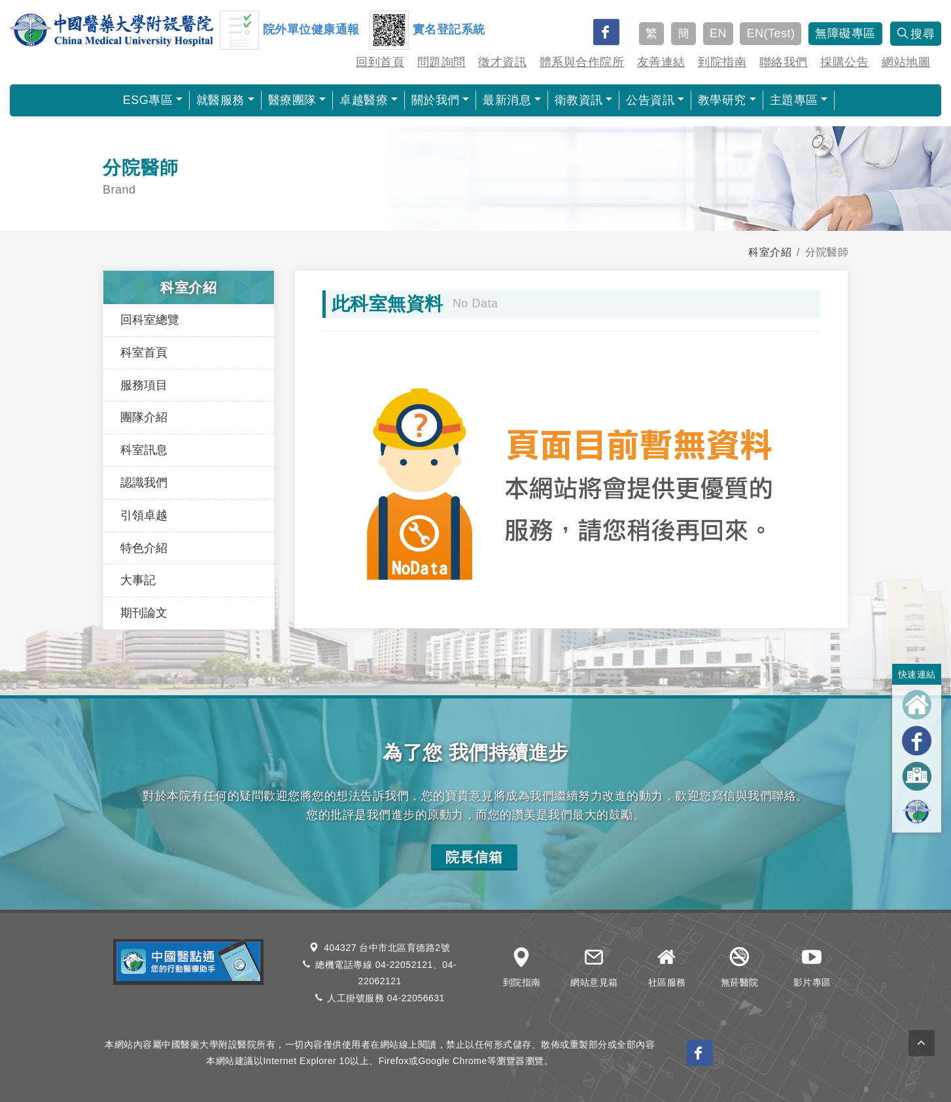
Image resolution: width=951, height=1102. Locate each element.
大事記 (138, 580)
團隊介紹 (143, 417)
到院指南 (722, 62)
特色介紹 (143, 548)
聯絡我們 (783, 62)
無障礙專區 (845, 33)
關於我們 (435, 100)
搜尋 (916, 34)
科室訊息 (143, 449)
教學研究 (722, 100)
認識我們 (143, 482)
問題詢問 (441, 62)
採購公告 (844, 62)
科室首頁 (143, 352)
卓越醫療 (363, 100)
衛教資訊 (579, 100)
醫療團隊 (292, 100)
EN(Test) (770, 33)
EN (718, 33)
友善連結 (661, 62)
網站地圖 (906, 62)
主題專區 (794, 100)
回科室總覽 (149, 319)
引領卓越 (143, 515)
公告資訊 (650, 100)
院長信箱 (474, 857)
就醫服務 (220, 100)
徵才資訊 (502, 62)
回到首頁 (380, 62)
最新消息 (507, 100)
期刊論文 (143, 612)
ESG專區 (148, 100)
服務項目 (143, 385)
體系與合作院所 (582, 62)
